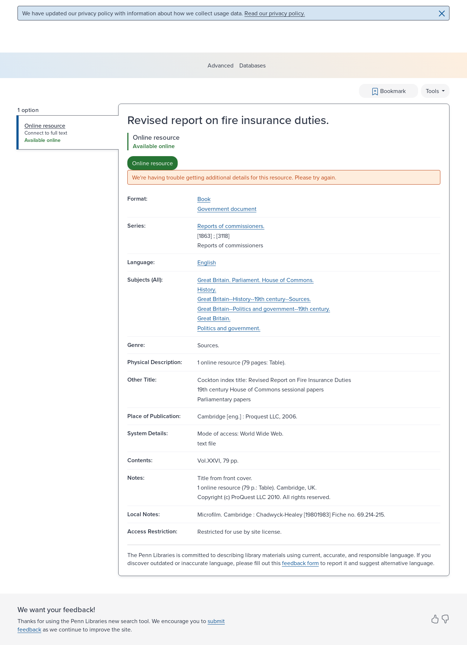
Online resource (152, 163)
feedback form (300, 563)
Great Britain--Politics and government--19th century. (263, 309)
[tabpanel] (283, 159)
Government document (226, 209)
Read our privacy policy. (274, 13)
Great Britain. (214, 318)
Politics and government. (228, 328)
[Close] (442, 13)
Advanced (221, 65)
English (206, 262)
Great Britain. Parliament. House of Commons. (255, 280)
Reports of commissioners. (231, 226)
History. (206, 289)
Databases (252, 65)
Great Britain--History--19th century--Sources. (254, 299)
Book (204, 199)
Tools (433, 91)
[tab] (67, 132)
